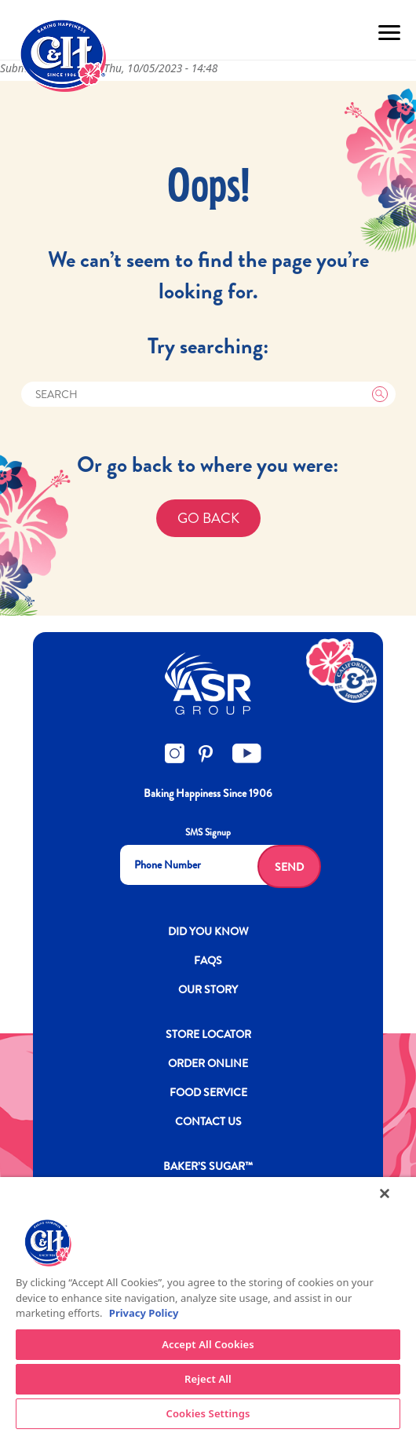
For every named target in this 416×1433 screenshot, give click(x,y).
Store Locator (208, 1034)
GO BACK (208, 518)
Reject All (208, 1379)
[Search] (208, 394)
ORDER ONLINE (208, 1063)
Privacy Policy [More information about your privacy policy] (144, 1313)
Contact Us (208, 1121)
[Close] (384, 1193)
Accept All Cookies (208, 1344)
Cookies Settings (208, 1413)
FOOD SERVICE (208, 1092)
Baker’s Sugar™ (208, 1166)
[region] (208, 1305)
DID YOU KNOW (208, 931)
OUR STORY (208, 989)
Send (289, 867)
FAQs (208, 960)
